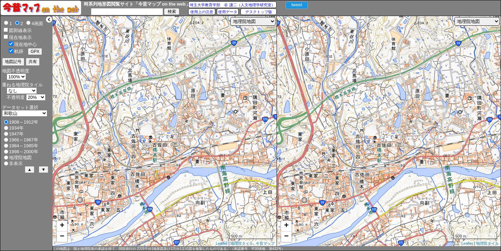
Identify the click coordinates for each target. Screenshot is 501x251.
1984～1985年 (23, 145)
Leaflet (221, 243)
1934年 (16, 128)
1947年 (16, 133)
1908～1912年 (23, 122)
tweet (296, 4)
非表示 (16, 163)
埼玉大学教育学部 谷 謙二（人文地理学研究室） (232, 5)
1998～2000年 (23, 151)
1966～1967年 (23, 139)
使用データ (227, 12)
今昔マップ (265, 243)
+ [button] (62, 226)
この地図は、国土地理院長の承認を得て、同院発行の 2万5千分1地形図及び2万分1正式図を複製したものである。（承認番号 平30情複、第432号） (169, 249)
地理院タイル (241, 243)
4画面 (37, 23)
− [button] (62, 237)
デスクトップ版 (258, 12)
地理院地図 (20, 157)
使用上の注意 (201, 12)
